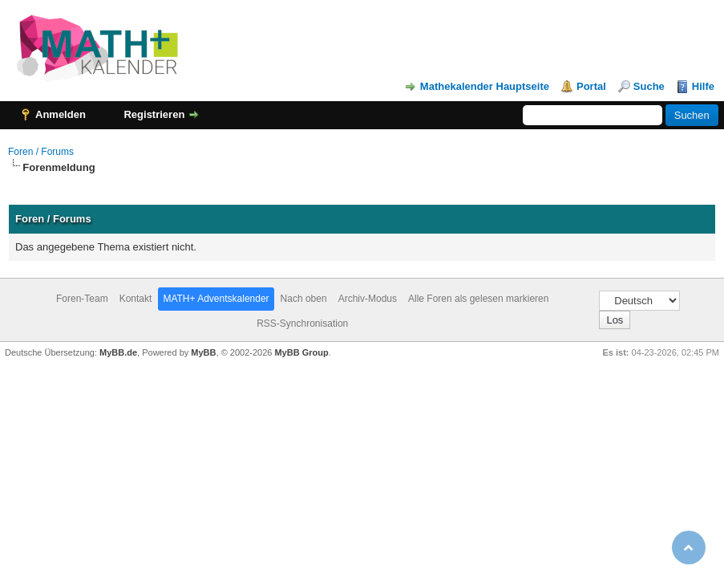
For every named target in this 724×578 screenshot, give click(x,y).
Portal (591, 86)
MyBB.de (118, 352)
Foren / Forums (41, 151)
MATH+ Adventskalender (216, 298)
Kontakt (135, 298)
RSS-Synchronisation (302, 323)
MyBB (203, 352)
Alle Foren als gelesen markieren (478, 298)
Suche (649, 86)
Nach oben (304, 298)
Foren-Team (82, 298)
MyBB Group (301, 352)
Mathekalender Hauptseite (484, 86)
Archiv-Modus (367, 298)
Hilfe (703, 86)
